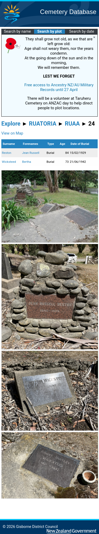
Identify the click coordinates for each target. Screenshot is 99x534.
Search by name (17, 31)
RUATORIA (42, 123)
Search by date (81, 31)
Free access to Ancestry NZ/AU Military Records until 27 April (58, 87)
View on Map (12, 133)
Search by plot (49, 31)
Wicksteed (9, 162)
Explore (11, 123)
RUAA (72, 123)
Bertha (26, 162)
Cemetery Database (68, 11)
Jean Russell (30, 153)
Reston (6, 153)
